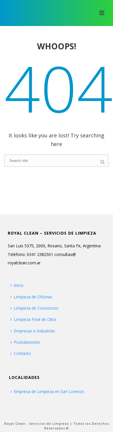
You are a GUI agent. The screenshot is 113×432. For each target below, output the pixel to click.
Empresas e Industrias (32, 331)
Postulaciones (25, 342)
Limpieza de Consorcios (34, 308)
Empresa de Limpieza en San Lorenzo (47, 391)
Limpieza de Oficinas (31, 297)
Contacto (20, 353)
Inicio (17, 285)
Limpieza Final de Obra (33, 319)
